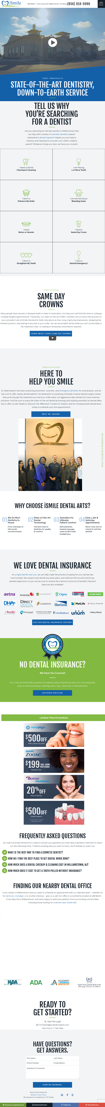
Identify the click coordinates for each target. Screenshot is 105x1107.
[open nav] (101, 3)
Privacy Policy (42, 1095)
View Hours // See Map (52, 1028)
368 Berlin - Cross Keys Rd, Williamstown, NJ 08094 (47, 4)
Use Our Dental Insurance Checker (52, 622)
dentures (10, 896)
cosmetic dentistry (24, 134)
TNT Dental (49, 1097)
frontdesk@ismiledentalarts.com (52, 1025)
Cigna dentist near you (26, 559)
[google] (62, 1095)
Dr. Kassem (102, 439)
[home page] (11, 4)
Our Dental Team (102, 457)
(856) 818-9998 (78, 4)
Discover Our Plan (52, 715)
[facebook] (67, 1095)
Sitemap (33, 1095)
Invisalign (19, 896)
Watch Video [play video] (52, 41)
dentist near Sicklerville (65, 902)
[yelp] (72, 1095)
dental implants (11, 137)
